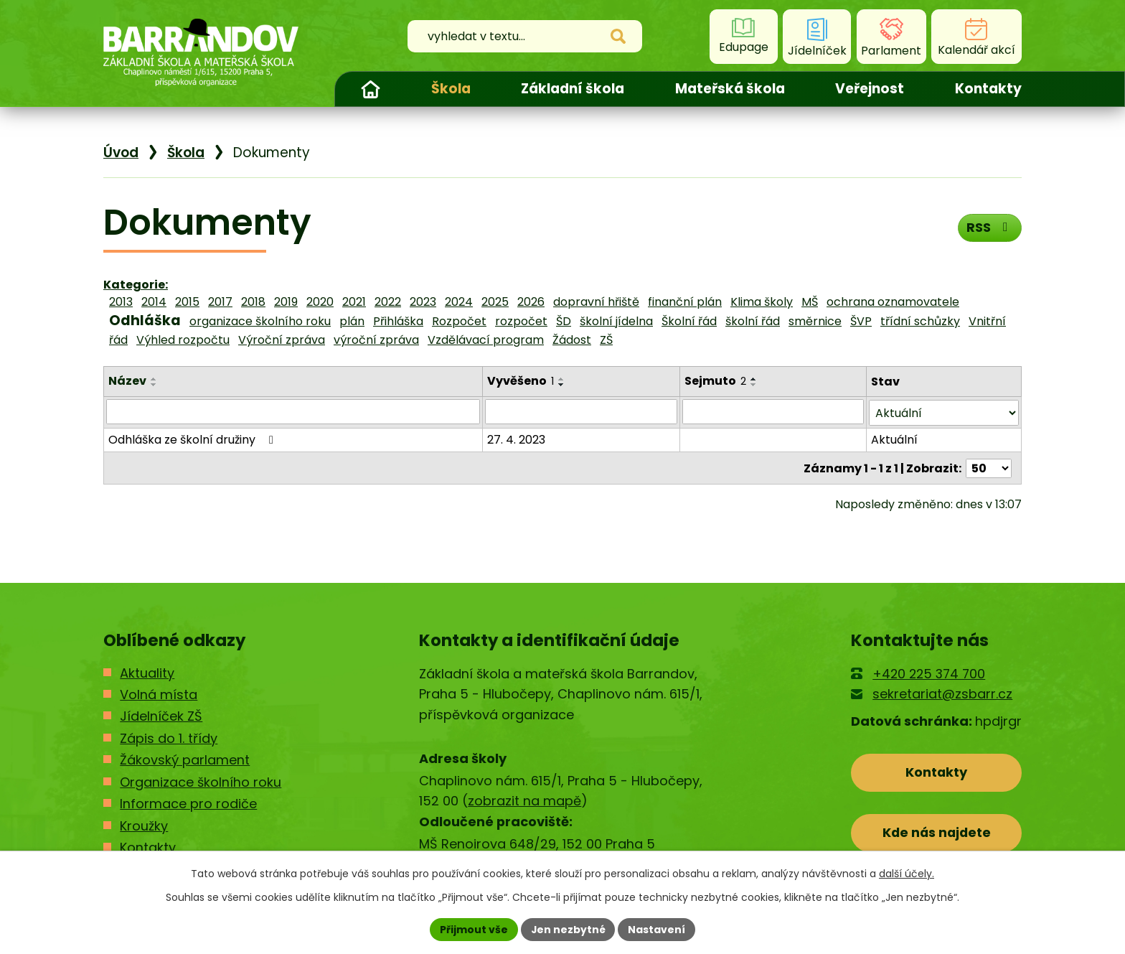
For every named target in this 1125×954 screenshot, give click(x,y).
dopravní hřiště (596, 302)
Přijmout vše (473, 929)
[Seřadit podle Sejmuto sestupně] (754, 385)
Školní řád (689, 321)
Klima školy (761, 302)
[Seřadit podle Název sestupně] (154, 385)
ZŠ (606, 340)
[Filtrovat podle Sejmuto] (773, 411)
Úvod (370, 89)
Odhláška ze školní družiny (193, 438)
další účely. (906, 873)
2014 (153, 302)
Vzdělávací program (486, 340)
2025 (495, 302)
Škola (451, 88)
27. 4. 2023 (517, 438)
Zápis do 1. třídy (168, 738)
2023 (423, 302)
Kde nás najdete (936, 833)
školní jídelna (616, 321)
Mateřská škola (730, 88)
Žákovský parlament (185, 760)
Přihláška (398, 321)
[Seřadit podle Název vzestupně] (154, 379)
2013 (121, 302)
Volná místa (158, 694)
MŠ (809, 302)
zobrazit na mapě (524, 801)
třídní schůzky (920, 321)
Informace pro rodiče (188, 804)
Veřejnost (869, 88)
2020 (320, 302)
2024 (459, 302)
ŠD (563, 321)
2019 (286, 302)
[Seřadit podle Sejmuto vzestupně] (754, 379)
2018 (253, 302)
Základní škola (572, 88)
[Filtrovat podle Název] (293, 411)
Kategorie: (135, 284)
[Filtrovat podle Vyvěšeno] (582, 411)
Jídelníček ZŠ (161, 716)
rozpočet (521, 321)
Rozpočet (459, 321)
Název (127, 381)
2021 (354, 302)
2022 (388, 302)
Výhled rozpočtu (183, 340)
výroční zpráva (376, 340)
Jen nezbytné (568, 929)
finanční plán (685, 302)
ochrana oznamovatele (893, 302)
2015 (187, 302)
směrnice (815, 321)
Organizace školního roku (200, 782)
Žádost (571, 340)
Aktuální (894, 438)
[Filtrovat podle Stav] (944, 411)
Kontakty (988, 88)
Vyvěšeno (521, 381)
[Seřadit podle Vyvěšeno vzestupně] (562, 379)
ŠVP (861, 321)
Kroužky (144, 826)
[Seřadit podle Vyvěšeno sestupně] (562, 385)
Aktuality (147, 673)
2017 (220, 302)
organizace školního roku (260, 321)
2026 (531, 302)
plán (351, 321)
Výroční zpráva (281, 340)
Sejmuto (715, 381)
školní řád (752, 321)
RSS (989, 227)
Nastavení (657, 929)
